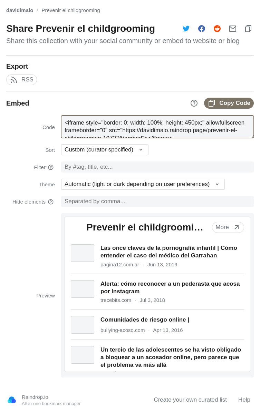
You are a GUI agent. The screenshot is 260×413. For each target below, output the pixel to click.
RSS (21, 80)
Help (244, 399)
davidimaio (19, 10)
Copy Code (229, 103)
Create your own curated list (190, 399)
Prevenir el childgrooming (71, 10)
